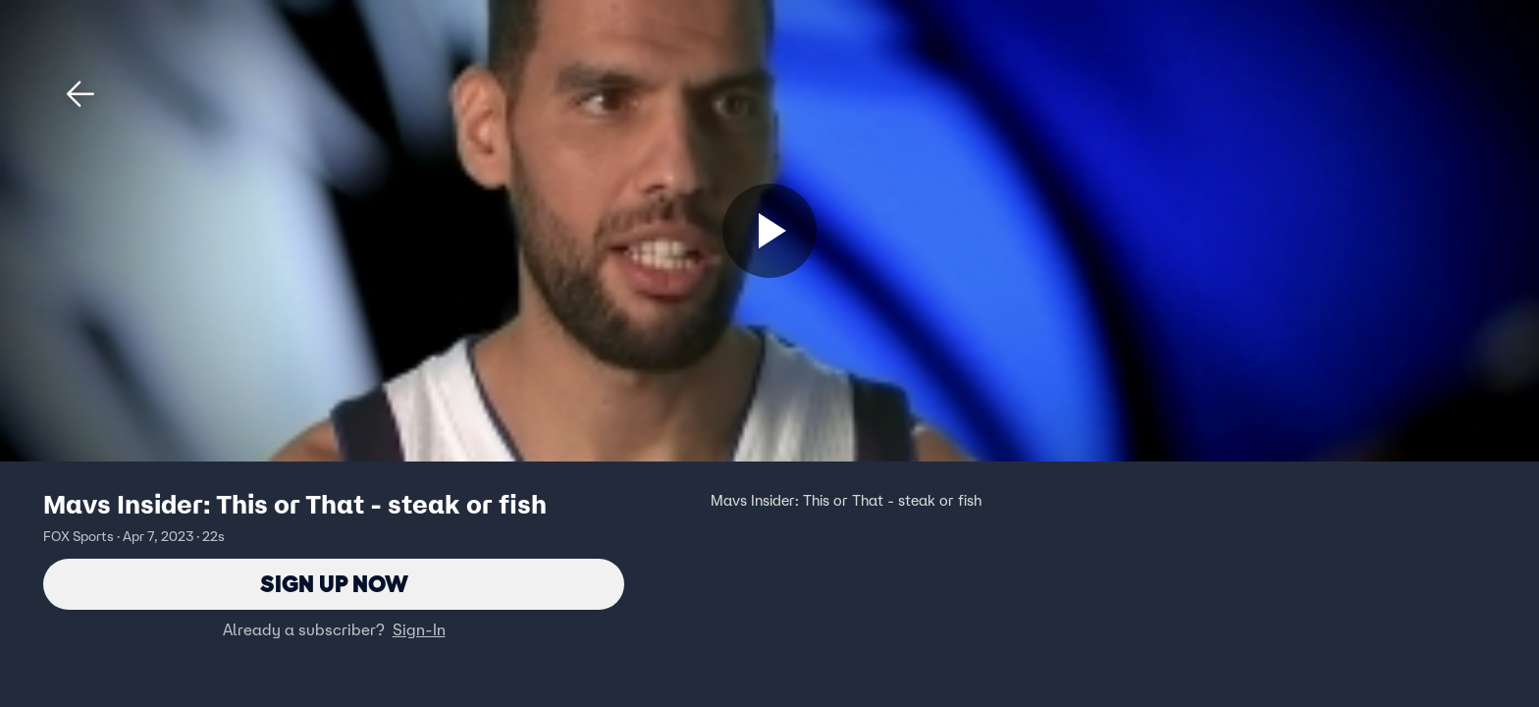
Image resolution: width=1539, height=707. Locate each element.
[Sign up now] (769, 231)
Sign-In (419, 629)
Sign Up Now (334, 584)
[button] (80, 94)
